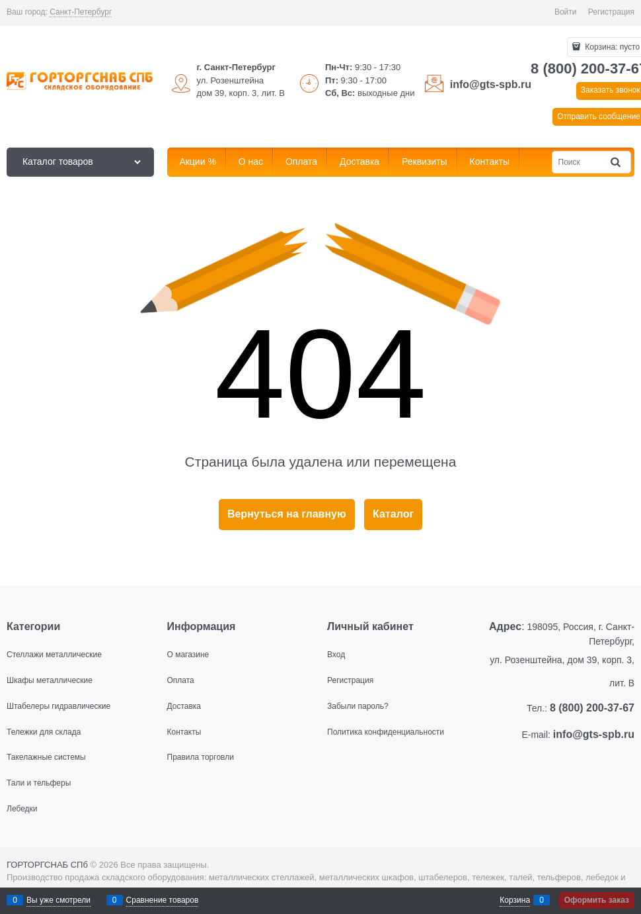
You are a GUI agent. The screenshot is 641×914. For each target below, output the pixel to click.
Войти (565, 12)
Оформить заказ (596, 900)
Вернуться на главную (286, 514)
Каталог (393, 514)
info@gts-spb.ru (490, 84)
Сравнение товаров (162, 900)
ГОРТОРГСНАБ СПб (47, 865)
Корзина (515, 900)
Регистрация (611, 12)
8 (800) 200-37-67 (592, 707)
